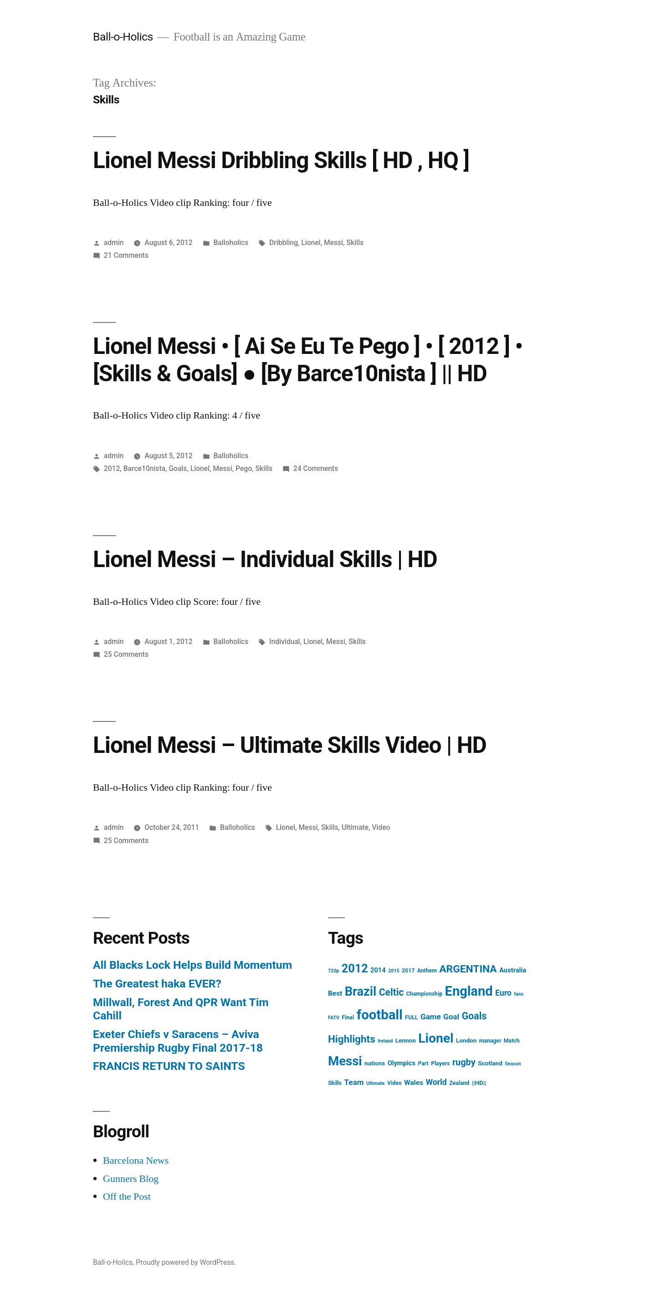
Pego (244, 468)
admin (114, 242)
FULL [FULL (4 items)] (411, 1017)
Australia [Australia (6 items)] (512, 970)
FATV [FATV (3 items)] (333, 1018)
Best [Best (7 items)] (335, 993)
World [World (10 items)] (435, 1082)
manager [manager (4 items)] (490, 1041)
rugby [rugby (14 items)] (464, 1062)
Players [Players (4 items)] (440, 1063)
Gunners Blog (131, 1178)
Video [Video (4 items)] (394, 1083)
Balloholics (230, 242)
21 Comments (126, 255)
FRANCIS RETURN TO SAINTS (169, 1066)
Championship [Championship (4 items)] (424, 994)
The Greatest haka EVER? (157, 983)
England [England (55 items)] (469, 991)
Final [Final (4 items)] (348, 1017)
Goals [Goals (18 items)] (474, 1016)
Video (381, 827)
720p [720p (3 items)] (333, 971)
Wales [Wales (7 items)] (413, 1083)
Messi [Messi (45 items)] (345, 1061)
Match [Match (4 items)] (512, 1041)
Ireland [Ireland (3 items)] (385, 1041)
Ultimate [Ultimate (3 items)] (375, 1083)
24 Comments (315, 468)
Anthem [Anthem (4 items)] (427, 970)
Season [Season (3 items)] (513, 1064)
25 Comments (126, 654)
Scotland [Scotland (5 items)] (490, 1063)
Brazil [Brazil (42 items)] (360, 991)
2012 (112, 468)
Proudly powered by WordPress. (186, 1262)
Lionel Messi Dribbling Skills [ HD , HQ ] (281, 160)
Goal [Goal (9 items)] (451, 1016)
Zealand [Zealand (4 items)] (459, 1083)
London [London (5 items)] (466, 1040)
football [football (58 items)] (380, 1015)
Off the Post (127, 1196)
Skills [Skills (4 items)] (335, 1083)
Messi (333, 242)
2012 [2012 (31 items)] (355, 968)
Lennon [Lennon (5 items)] (405, 1040)
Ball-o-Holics (123, 36)
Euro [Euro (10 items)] (503, 992)
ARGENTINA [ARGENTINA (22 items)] (468, 969)
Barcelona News (136, 1160)
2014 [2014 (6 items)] (378, 970)
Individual (284, 641)
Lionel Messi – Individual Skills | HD (265, 559)
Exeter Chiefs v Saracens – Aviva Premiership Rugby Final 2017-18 (178, 1041)
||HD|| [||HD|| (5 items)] (479, 1082)
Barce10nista (144, 468)
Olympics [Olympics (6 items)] (401, 1063)
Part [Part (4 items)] (423, 1063)
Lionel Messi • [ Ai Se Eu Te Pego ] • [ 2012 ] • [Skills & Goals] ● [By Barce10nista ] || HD (308, 359)
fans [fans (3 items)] (518, 994)
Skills (355, 242)
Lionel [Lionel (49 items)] (435, 1038)
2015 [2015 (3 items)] (393, 971)
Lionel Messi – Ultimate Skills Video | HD (290, 745)
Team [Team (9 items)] (354, 1082)
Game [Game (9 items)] (430, 1016)
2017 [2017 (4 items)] (408, 970)
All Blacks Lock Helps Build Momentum (192, 965)
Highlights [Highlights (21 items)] (351, 1039)
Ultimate (355, 827)
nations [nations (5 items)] (374, 1063)
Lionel (310, 242)
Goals (178, 468)
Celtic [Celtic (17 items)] (391, 992)
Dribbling (283, 242)
